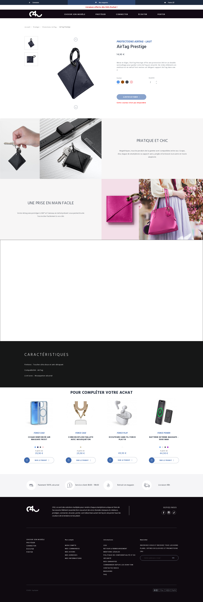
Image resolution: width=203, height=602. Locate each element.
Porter (161, 14)
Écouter (142, 14)
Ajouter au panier (131, 97)
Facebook (163, 512)
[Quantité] (152, 82)
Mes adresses (71, 555)
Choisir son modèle (74, 14)
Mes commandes (72, 549)
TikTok (174, 512)
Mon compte (70, 545)
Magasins (108, 571)
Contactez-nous (111, 568)
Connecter (122, 14)
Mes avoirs (70, 552)
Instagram (169, 512)
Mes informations (73, 558)
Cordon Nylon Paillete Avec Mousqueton (80, 438)
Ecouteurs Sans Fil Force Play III (122, 438)
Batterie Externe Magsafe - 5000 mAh (163, 438)
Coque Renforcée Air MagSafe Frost (39, 438)
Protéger (101, 14)
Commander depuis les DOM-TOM (118, 565)
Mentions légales (111, 552)
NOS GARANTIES (110, 561)
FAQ (105, 574)
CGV (105, 545)
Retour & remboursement (115, 549)
